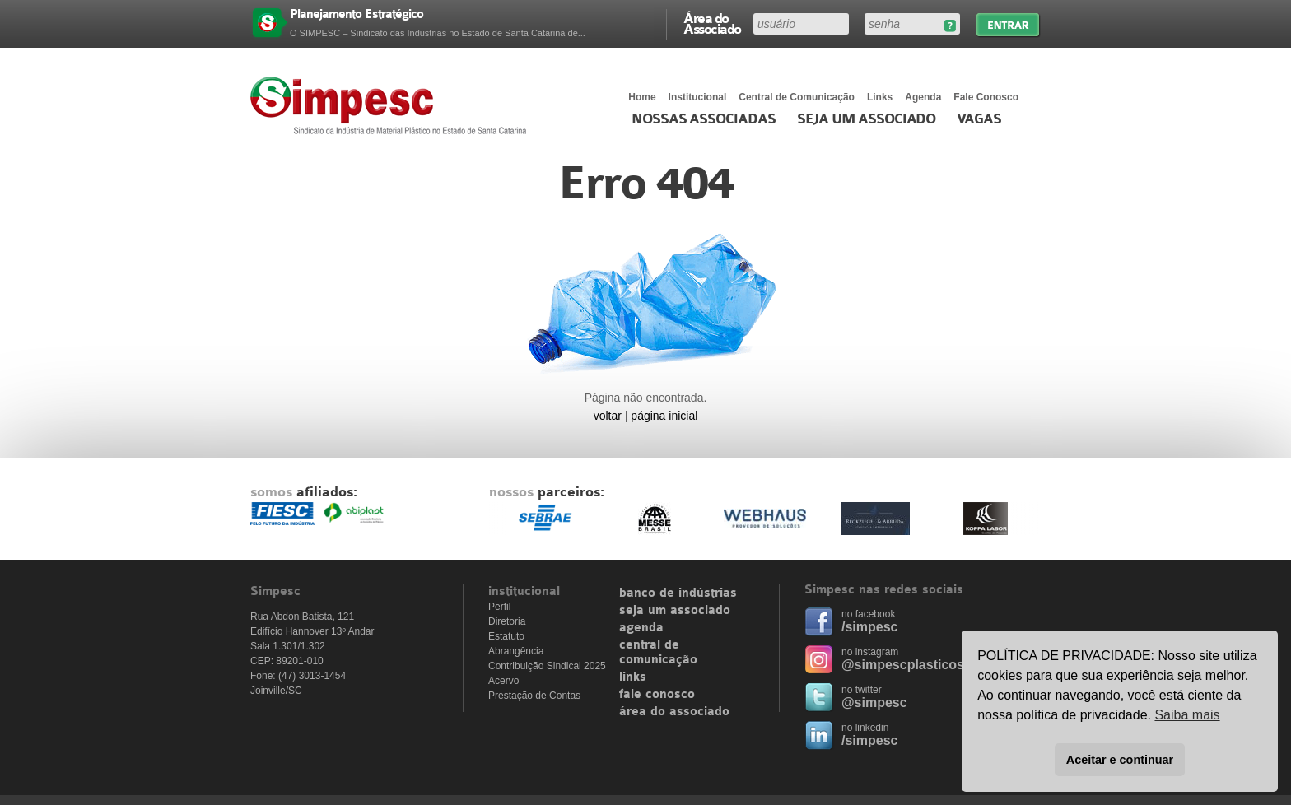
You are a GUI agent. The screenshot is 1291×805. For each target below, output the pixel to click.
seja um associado (674, 610)
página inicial (664, 415)
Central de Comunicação (797, 97)
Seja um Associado (866, 119)
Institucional (698, 97)
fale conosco (657, 694)
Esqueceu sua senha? (950, 26)
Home (641, 97)
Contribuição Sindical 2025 (547, 666)
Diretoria (506, 621)
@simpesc (874, 702)
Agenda (923, 97)
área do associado (674, 712)
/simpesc (869, 627)
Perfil (499, 606)
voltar (608, 415)
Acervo (503, 680)
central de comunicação (658, 653)
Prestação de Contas (534, 695)
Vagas (979, 119)
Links (880, 97)
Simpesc (392, 105)
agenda (641, 628)
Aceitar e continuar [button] (1119, 759)
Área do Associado (712, 23)
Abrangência (515, 651)
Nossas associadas (704, 119)
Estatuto (506, 636)
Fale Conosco (985, 97)
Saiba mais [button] (1186, 715)
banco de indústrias (678, 593)
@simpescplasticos (902, 664)
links (632, 677)
